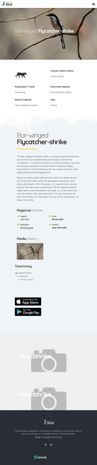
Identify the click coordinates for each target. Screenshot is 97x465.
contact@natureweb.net (51, 437)
